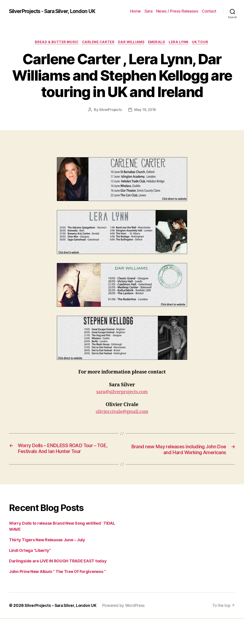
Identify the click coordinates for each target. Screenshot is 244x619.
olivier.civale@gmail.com (122, 412)
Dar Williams (131, 42)
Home (135, 11)
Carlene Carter (97, 42)
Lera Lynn (181, 42)
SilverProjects (110, 110)
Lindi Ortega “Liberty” (30, 551)
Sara (148, 11)
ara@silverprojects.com (123, 392)
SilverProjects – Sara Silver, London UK (61, 606)
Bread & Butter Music (54, 42)
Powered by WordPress (126, 606)
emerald (158, 42)
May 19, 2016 (145, 110)
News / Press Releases (177, 11)
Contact (209, 11)
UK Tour (204, 42)
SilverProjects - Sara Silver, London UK (56, 11)
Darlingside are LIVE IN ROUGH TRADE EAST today (58, 561)
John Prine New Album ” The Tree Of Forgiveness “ (57, 572)
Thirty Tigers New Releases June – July (47, 540)
